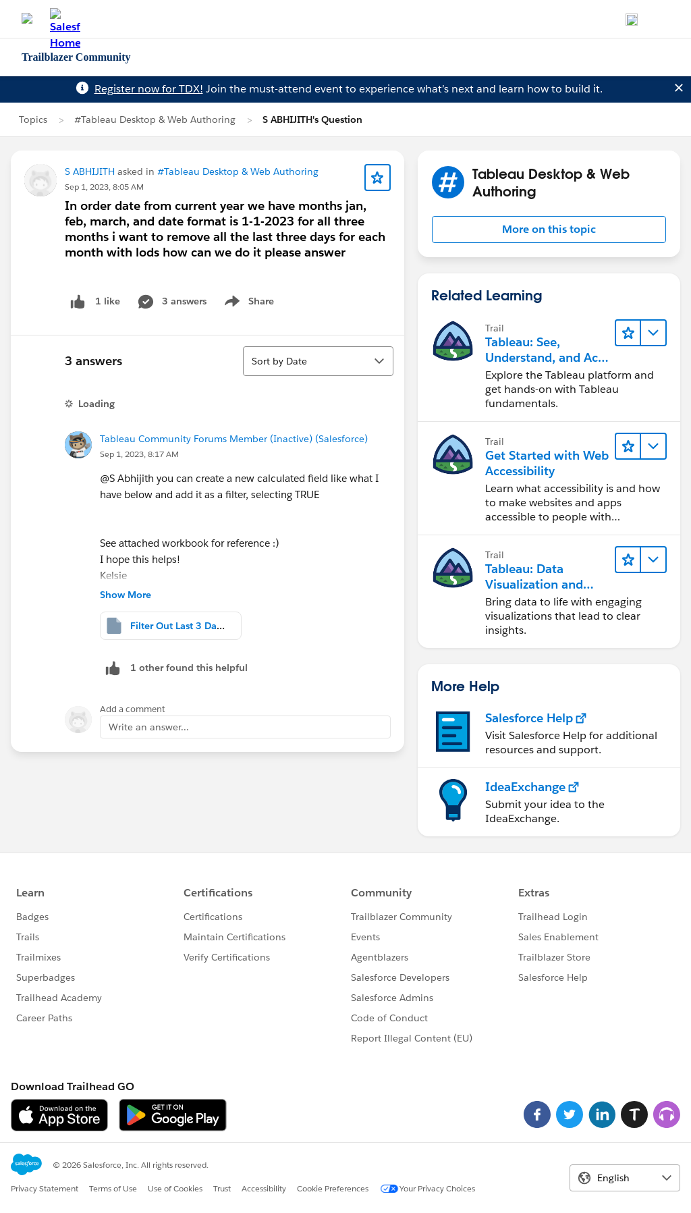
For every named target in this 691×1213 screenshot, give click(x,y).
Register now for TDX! (148, 89)
